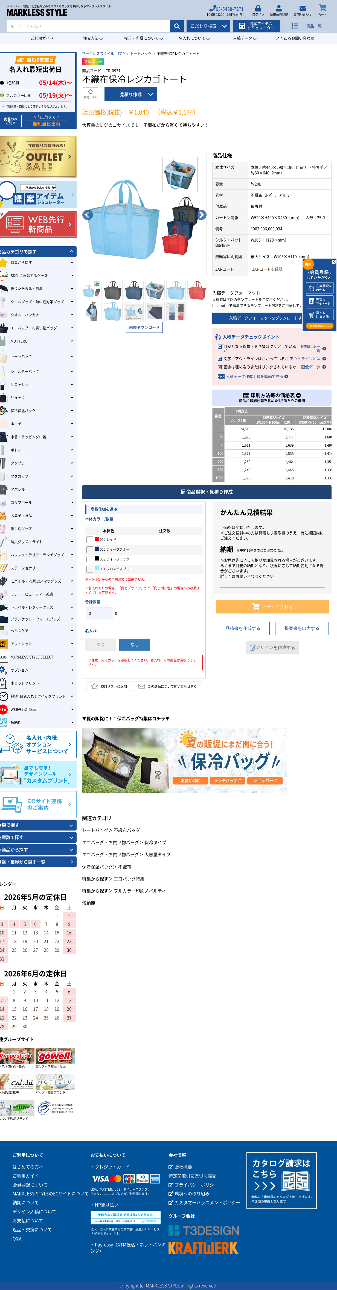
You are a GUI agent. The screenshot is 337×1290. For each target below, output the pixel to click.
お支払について (28, 1220)
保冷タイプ (155, 842)
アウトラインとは (305, 359)
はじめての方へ (28, 1167)
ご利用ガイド (42, 38)
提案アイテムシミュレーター (257, 25)
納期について (26, 1202)
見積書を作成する (242, 628)
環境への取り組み (189, 1193)
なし (134, 644)
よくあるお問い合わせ (295, 38)
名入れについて (192, 38)
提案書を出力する (301, 628)
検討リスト (90, 94)
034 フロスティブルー (114, 568)
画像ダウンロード (144, 327)
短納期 (88, 903)
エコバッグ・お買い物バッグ (110, 842)
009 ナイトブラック (112, 558)
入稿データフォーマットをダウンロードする (272, 318)
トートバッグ (141, 53)
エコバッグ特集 (129, 879)
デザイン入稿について (34, 1211)
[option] (144, 215)
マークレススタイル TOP (103, 53)
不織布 (124, 867)
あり (100, 644)
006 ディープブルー (112, 549)
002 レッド (105, 539)
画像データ (310, 367)
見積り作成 (131, 94)
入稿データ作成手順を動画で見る (254, 376)
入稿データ (242, 38)
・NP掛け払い (104, 1205)
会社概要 (180, 1167)
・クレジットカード (110, 1167)
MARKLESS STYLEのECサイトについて (51, 1193)
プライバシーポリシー (193, 1185)
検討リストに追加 (109, 686)
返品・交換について (32, 1229)
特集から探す (95, 879)
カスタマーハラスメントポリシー (204, 1202)
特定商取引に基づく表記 (192, 1176)
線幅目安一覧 (310, 348)
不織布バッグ (127, 830)
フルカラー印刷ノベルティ (140, 891)
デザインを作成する (272, 648)
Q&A (17, 1238)
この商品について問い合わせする (167, 686)
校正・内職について (141, 38)
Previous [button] (87, 214)
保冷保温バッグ (97, 867)
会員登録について (30, 1185)
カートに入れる (272, 606)
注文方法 (90, 38)
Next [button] (201, 214)
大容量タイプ (157, 854)
